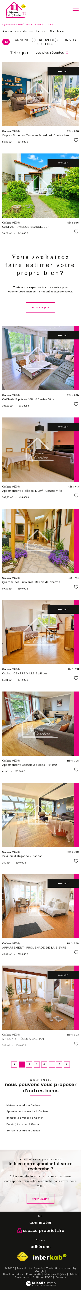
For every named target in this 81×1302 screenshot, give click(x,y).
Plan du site (33, 1274)
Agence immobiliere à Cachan (17, 24)
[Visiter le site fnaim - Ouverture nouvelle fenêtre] (22, 1257)
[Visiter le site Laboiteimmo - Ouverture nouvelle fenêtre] (40, 1285)
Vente (40, 24)
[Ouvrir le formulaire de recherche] (64, 11)
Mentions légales (55, 1274)
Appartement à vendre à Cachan (27, 1111)
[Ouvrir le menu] (75, 10)
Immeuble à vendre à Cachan (24, 1117)
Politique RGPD (42, 1277)
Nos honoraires (13, 1274)
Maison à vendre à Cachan (23, 1105)
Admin (74, 1274)
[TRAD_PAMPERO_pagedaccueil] (16, 17)
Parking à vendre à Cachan (23, 1124)
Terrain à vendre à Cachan (23, 1130)
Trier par (19, 52)
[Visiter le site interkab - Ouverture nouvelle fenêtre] (50, 1257)
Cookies (61, 1277)
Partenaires (22, 1277)
